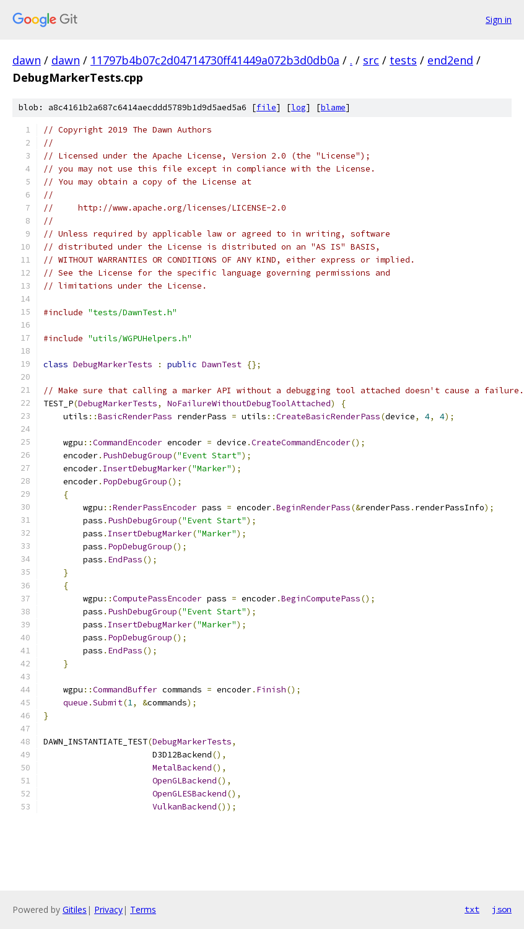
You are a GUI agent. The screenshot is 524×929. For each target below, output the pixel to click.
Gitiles (75, 909)
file (266, 107)
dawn (26, 60)
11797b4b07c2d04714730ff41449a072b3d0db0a (214, 60)
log (298, 107)
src (371, 60)
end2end (450, 60)
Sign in (499, 19)
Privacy (108, 909)
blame (333, 107)
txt (472, 909)
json (502, 909)
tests (403, 60)
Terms (143, 909)
